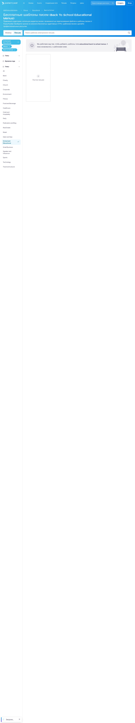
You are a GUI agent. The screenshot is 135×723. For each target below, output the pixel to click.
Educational (36, 10)
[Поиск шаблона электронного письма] (76, 33)
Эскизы (8, 33)
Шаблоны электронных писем (11, 10)
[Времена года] (19, 61)
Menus (25, 10)
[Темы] (19, 67)
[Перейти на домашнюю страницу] (8, 3)
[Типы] (19, 56)
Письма (17, 33)
